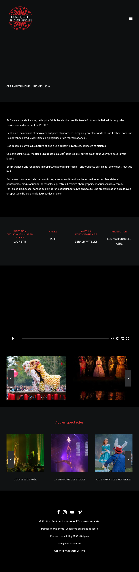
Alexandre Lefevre (75, 550)
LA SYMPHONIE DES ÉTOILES (69, 479)
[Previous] (11, 386)
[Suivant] (128, 386)
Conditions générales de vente (82, 528)
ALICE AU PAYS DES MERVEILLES (114, 479)
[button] (130, 18)
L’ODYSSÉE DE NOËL (25, 479)
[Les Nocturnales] (20, 18)
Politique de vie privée (52, 528)
